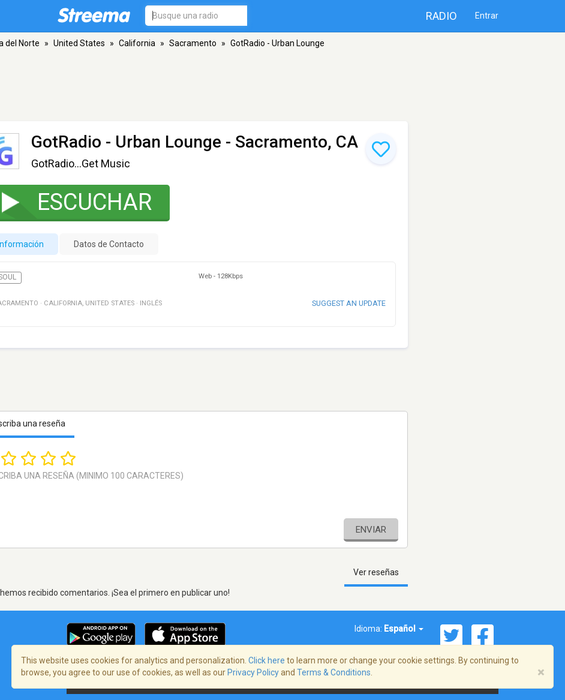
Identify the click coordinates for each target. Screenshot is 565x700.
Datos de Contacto (109, 244)
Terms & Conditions (334, 672)
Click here (266, 660)
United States (79, 43)
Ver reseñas (376, 572)
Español (403, 628)
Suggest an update (349, 303)
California (137, 43)
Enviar (371, 529)
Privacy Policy (253, 672)
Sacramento (193, 43)
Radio (441, 16)
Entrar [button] (486, 15)
